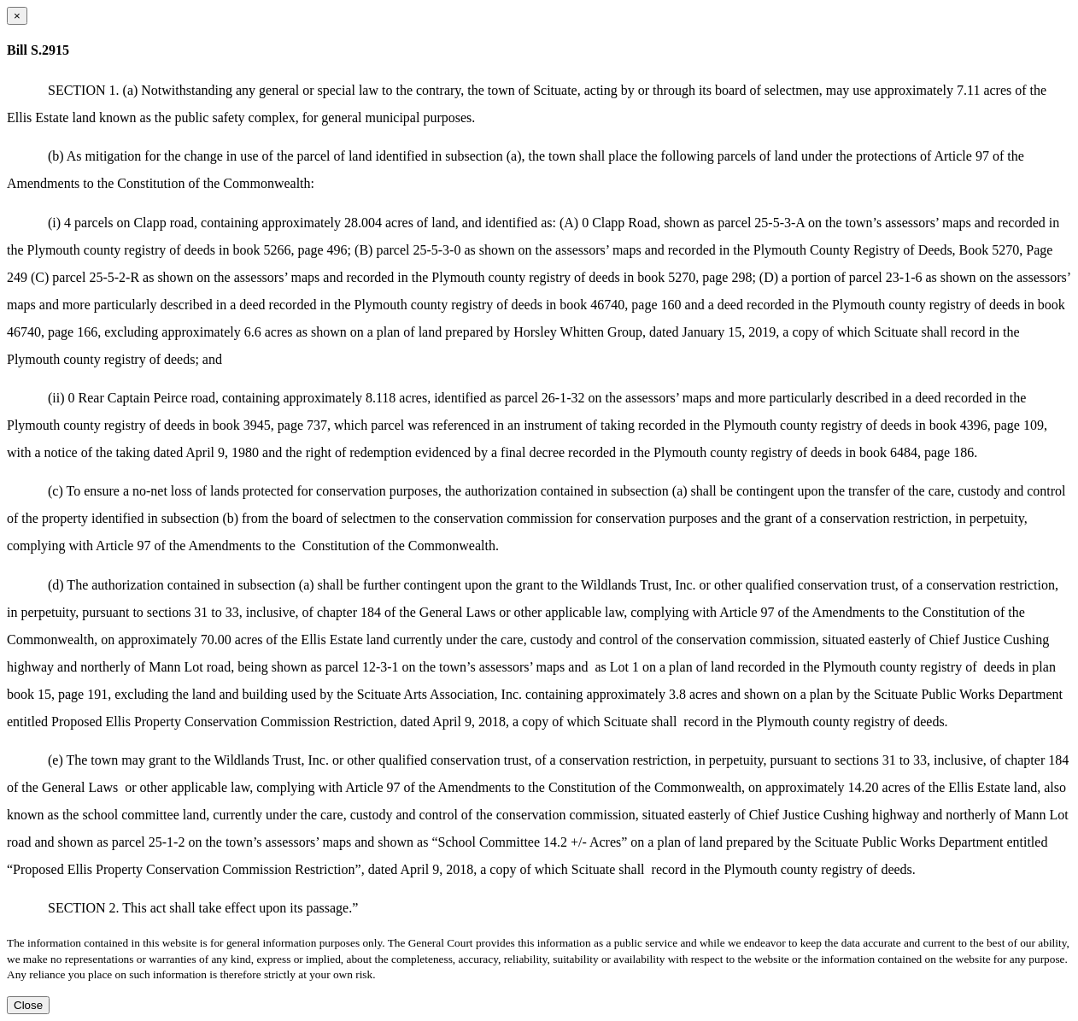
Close (28, 1005)
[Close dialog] (17, 16)
